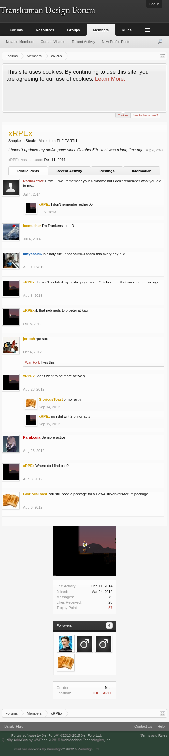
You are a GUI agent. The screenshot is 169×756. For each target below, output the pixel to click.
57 (110, 608)
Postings (106, 171)
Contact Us (143, 726)
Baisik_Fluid (13, 726)
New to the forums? (145, 115)
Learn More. (110, 79)
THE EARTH (102, 693)
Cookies (123, 115)
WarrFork (32, 362)
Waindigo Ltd (88, 749)
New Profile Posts (116, 42)
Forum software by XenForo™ (56, 735)
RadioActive (33, 181)
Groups (73, 30)
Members (101, 30)
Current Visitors (53, 42)
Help (161, 726)
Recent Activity (69, 171)
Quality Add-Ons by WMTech (56, 740)
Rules (127, 30)
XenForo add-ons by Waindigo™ (39, 749)
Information (142, 171)
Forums (16, 30)
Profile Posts (28, 171)
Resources (45, 30)
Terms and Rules (153, 735)
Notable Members (20, 42)
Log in (154, 4)
